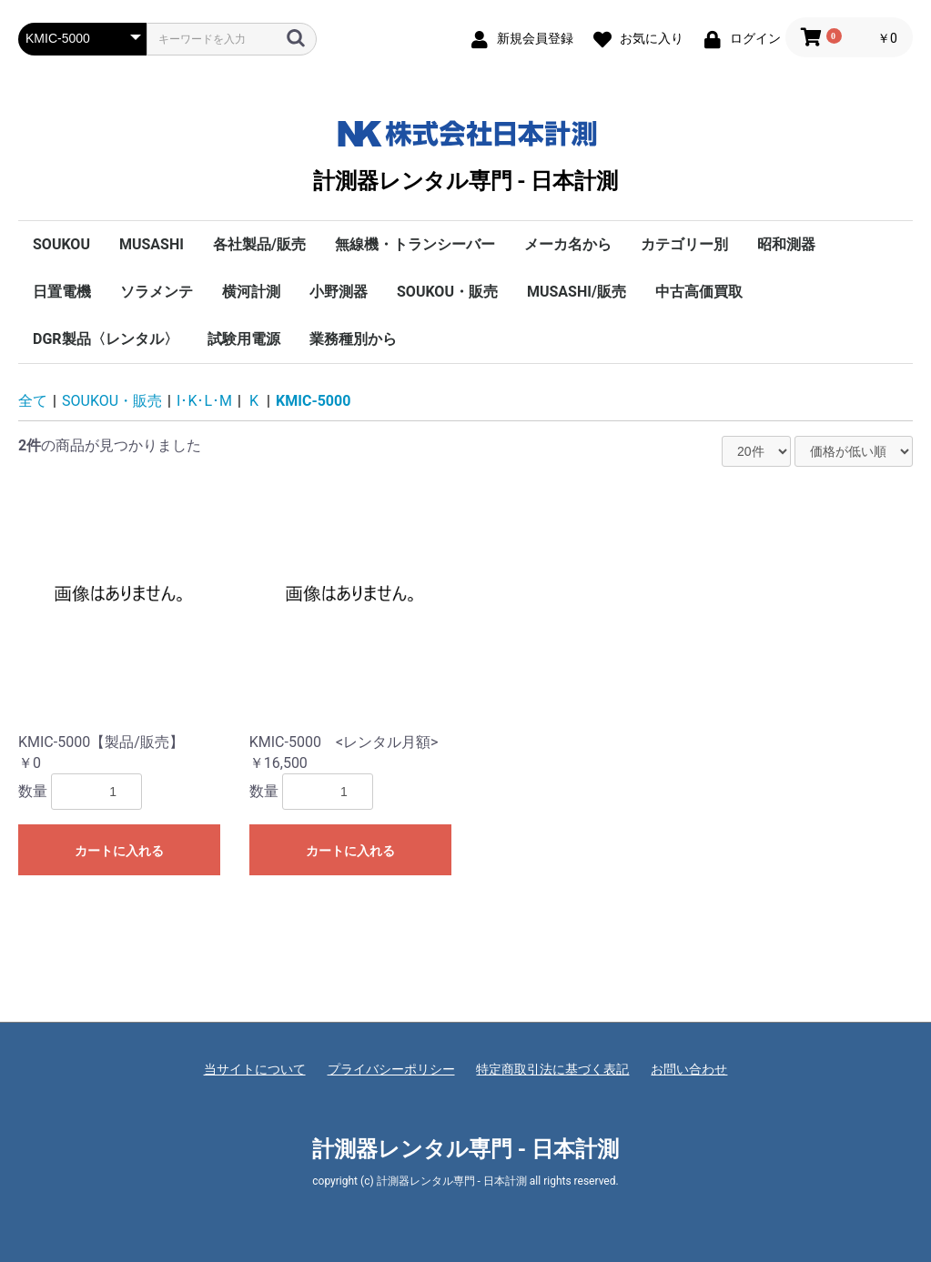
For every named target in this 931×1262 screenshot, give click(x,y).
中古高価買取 (699, 291)
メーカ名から (568, 244)
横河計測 (251, 291)
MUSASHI (151, 244)
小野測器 (338, 291)
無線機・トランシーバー (415, 244)
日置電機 (62, 291)
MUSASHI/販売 (576, 291)
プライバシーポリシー (391, 1069)
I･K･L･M (204, 400)
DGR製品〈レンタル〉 (105, 339)
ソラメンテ (156, 291)
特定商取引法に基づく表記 (552, 1069)
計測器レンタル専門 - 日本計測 (465, 152)
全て (32, 400)
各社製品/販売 (259, 244)
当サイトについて (255, 1069)
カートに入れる (119, 850)
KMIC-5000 (313, 400)
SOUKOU (61, 244)
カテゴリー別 (684, 244)
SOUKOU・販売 (447, 291)
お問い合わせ (689, 1069)
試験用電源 (243, 339)
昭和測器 (786, 244)
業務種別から (353, 339)
